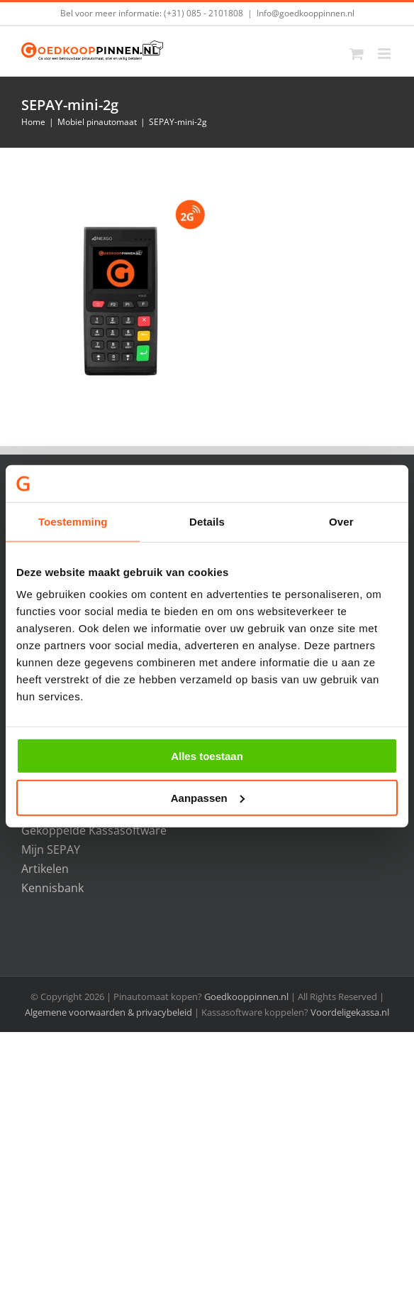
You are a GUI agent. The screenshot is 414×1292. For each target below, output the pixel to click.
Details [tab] (207, 522)
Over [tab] (341, 522)
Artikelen (45, 868)
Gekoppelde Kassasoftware (94, 830)
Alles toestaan (207, 756)
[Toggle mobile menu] (385, 53)
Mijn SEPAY (50, 849)
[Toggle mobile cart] (356, 53)
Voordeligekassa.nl (349, 1012)
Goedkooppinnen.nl (246, 996)
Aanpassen (208, 798)
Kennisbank (52, 888)
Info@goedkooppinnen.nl (305, 13)
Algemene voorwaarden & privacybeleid (109, 1012)
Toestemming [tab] (73, 522)
